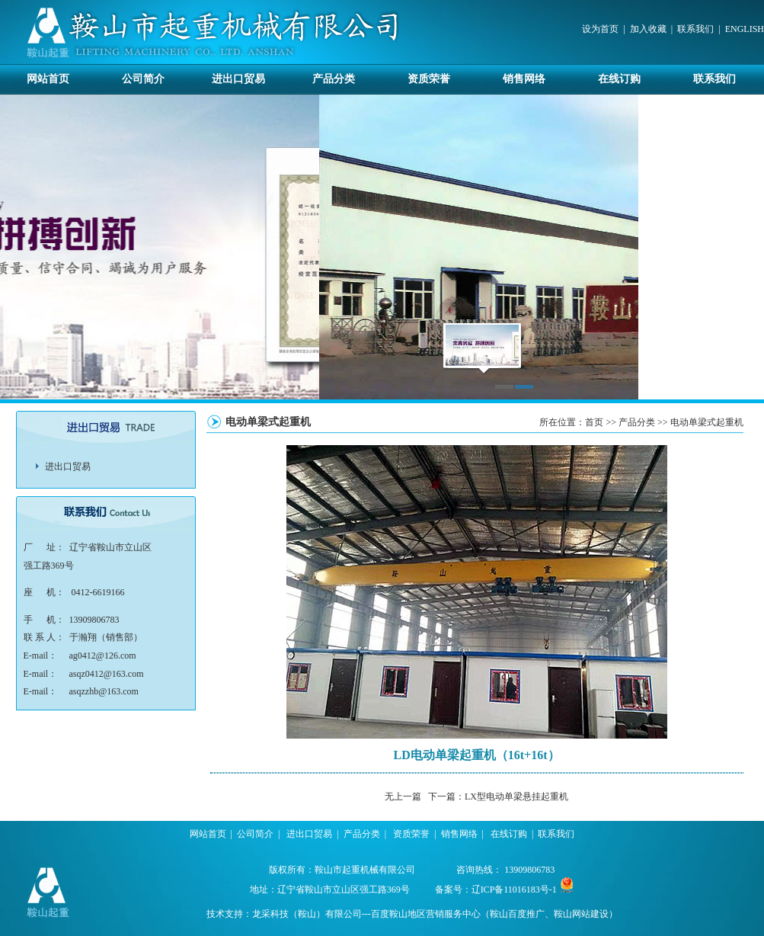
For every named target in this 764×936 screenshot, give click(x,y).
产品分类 (333, 79)
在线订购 (619, 79)
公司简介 (143, 79)
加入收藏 (648, 29)
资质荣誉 (429, 79)
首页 (594, 422)
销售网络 (524, 79)
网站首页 (48, 79)
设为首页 (600, 29)
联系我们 (695, 29)
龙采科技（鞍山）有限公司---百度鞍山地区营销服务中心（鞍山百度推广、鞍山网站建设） (435, 914)
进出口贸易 (238, 79)
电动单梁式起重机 (706, 422)
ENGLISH (744, 29)
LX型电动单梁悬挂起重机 (516, 796)
